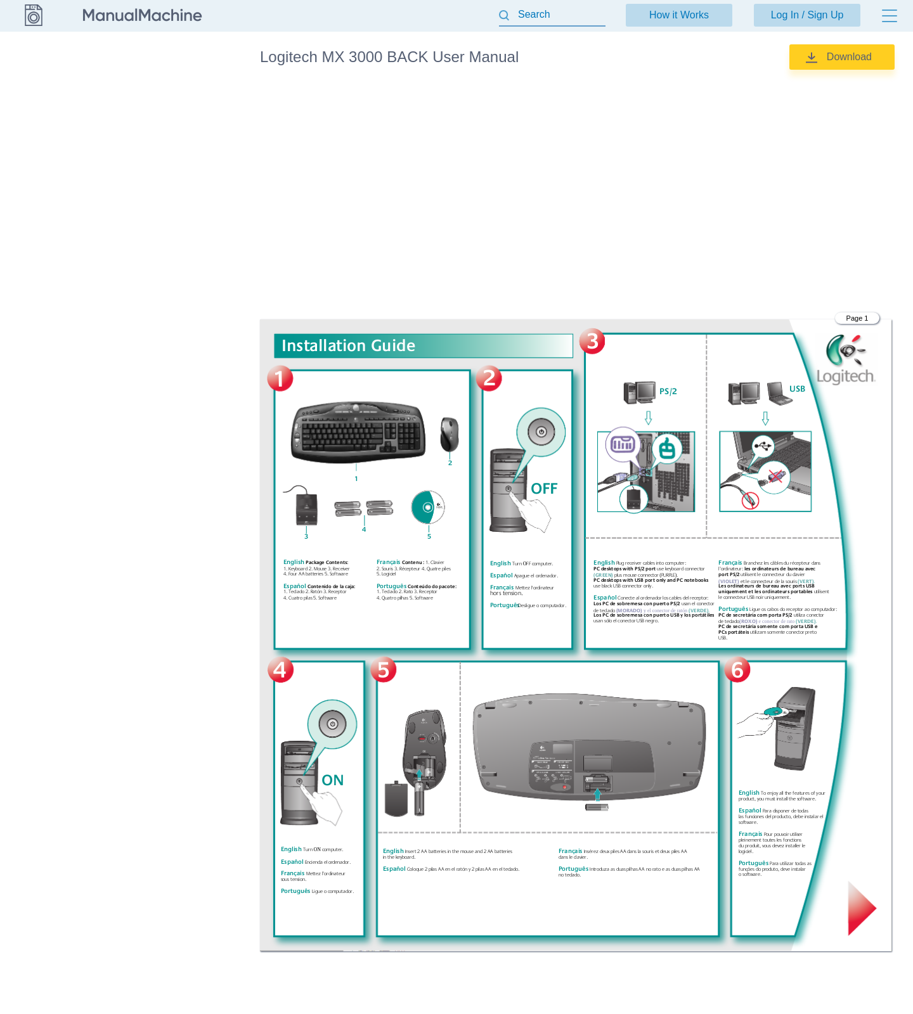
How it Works (679, 15)
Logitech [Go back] (33, 56)
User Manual (164, 95)
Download (849, 56)
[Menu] (889, 15)
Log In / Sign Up (807, 15)
